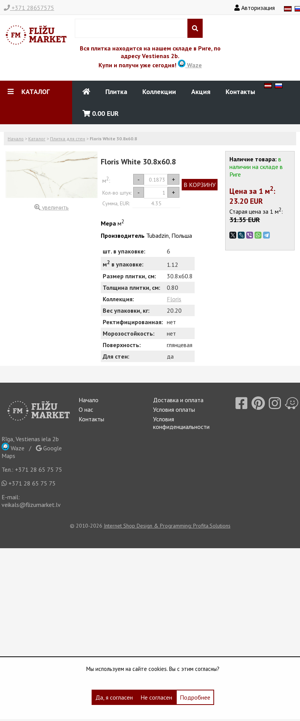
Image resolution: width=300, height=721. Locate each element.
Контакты (240, 91)
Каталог (36, 138)
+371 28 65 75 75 (38, 469)
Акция (200, 91)
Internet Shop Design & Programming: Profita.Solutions (167, 525)
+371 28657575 (29, 7)
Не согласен (156, 697)
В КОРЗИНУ (200, 184)
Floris (174, 299)
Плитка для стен (67, 138)
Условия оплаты (174, 409)
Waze (190, 65)
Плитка (116, 91)
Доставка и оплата (178, 400)
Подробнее (195, 697)
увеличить (51, 207)
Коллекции (159, 91)
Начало (16, 138)
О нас (86, 409)
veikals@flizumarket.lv (31, 504)
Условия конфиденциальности (181, 422)
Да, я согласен (114, 697)
